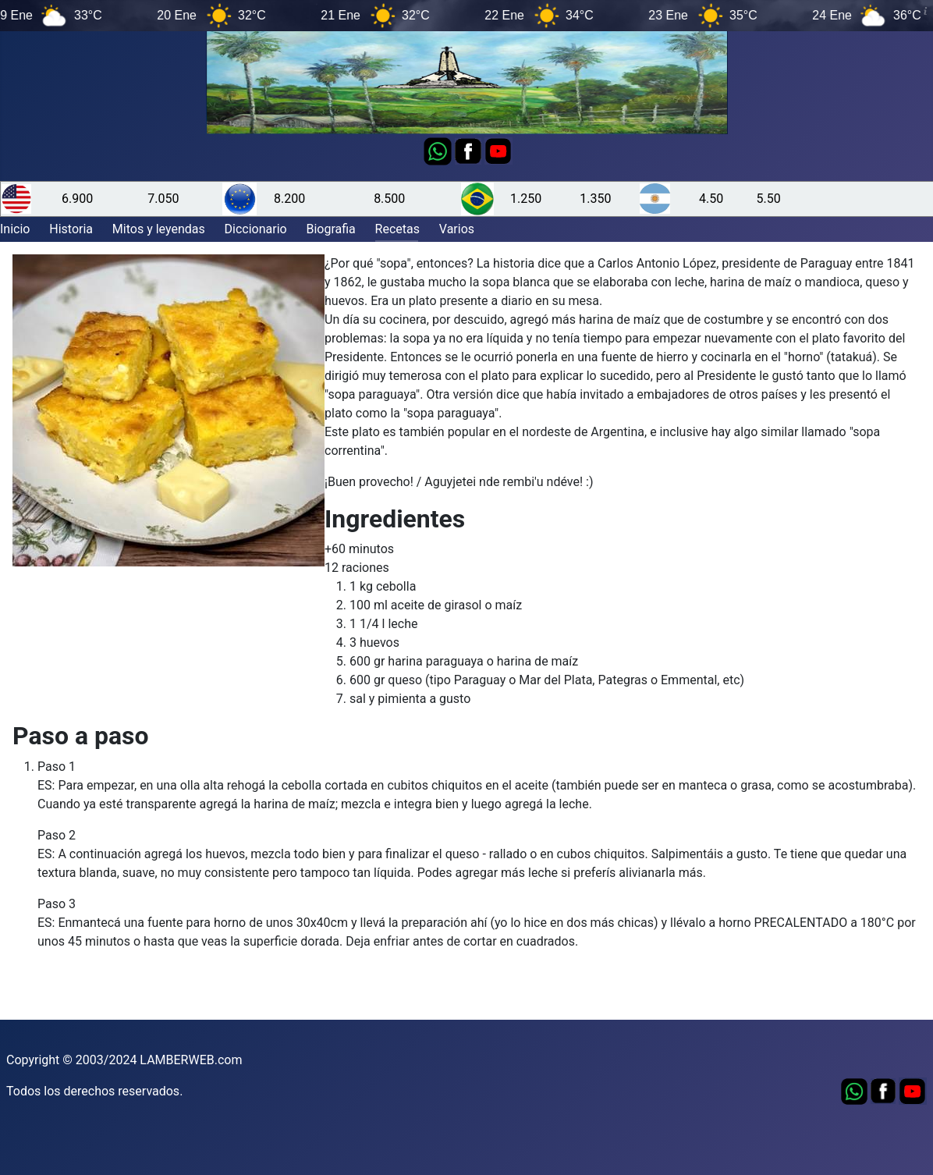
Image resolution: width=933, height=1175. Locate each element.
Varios (456, 229)
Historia (71, 229)
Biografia (330, 229)
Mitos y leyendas (158, 229)
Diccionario (256, 229)
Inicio (15, 229)
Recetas (397, 229)
